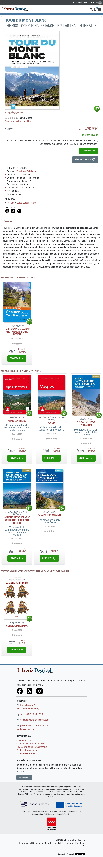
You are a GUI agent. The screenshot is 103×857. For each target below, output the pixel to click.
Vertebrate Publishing (26, 171)
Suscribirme (24, 777)
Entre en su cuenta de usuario (87, 2)
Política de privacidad (27, 750)
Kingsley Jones (14, 112)
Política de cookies (25, 753)
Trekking (11, 202)
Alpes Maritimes (17, 420)
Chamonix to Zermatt (49, 515)
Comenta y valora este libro (18, 121)
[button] (91, 9)
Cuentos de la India (16, 625)
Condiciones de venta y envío (30, 743)
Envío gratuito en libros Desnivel (31, 746)
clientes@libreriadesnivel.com (32, 719)
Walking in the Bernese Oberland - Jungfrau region (17, 520)
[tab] (8, 222)
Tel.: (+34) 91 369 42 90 (29, 714)
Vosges (51, 422)
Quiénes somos (23, 740)
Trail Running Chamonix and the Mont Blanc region (17, 332)
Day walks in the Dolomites (86, 423)
